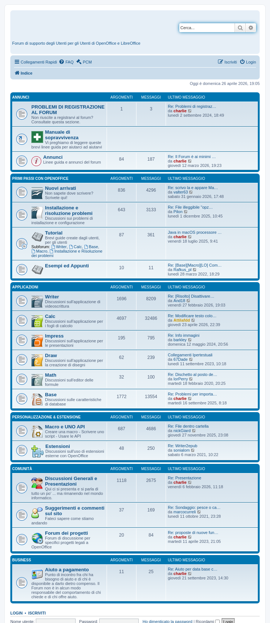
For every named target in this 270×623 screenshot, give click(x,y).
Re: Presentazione (184, 478)
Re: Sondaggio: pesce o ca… (194, 507)
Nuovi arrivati (60, 188)
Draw (51, 355)
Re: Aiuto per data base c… (193, 569)
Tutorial (53, 233)
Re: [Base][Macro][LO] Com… (195, 265)
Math (50, 375)
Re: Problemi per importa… (192, 394)
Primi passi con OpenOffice (40, 179)
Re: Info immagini (184, 335)
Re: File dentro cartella (188, 426)
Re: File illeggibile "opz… (190, 207)
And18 (179, 300)
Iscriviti (37, 613)
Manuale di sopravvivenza (62, 134)
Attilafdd (181, 320)
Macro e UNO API (65, 426)
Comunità (22, 469)
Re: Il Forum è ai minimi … (192, 156)
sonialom (181, 450)
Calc (75, 246)
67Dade (180, 359)
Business (21, 560)
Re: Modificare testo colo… (192, 316)
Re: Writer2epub (182, 446)
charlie (179, 111)
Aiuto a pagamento (67, 569)
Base (91, 246)
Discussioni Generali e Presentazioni (71, 481)
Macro (39, 251)
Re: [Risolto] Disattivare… (191, 296)
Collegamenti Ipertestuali (190, 355)
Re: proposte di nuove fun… (193, 532)
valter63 (180, 192)
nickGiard (181, 430)
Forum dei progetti (66, 533)
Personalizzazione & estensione (46, 417)
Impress (54, 336)
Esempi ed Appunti (67, 265)
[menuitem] (66, 62)
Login (16, 613)
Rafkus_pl (182, 269)
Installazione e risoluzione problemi (69, 210)
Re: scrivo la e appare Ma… (193, 187)
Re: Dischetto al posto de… (192, 374)
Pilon (177, 211)
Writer (59, 246)
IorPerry (180, 379)
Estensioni (57, 446)
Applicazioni (25, 287)
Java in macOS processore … (195, 232)
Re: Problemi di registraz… (192, 106)
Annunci (20, 97)
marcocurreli (184, 512)
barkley (179, 340)
